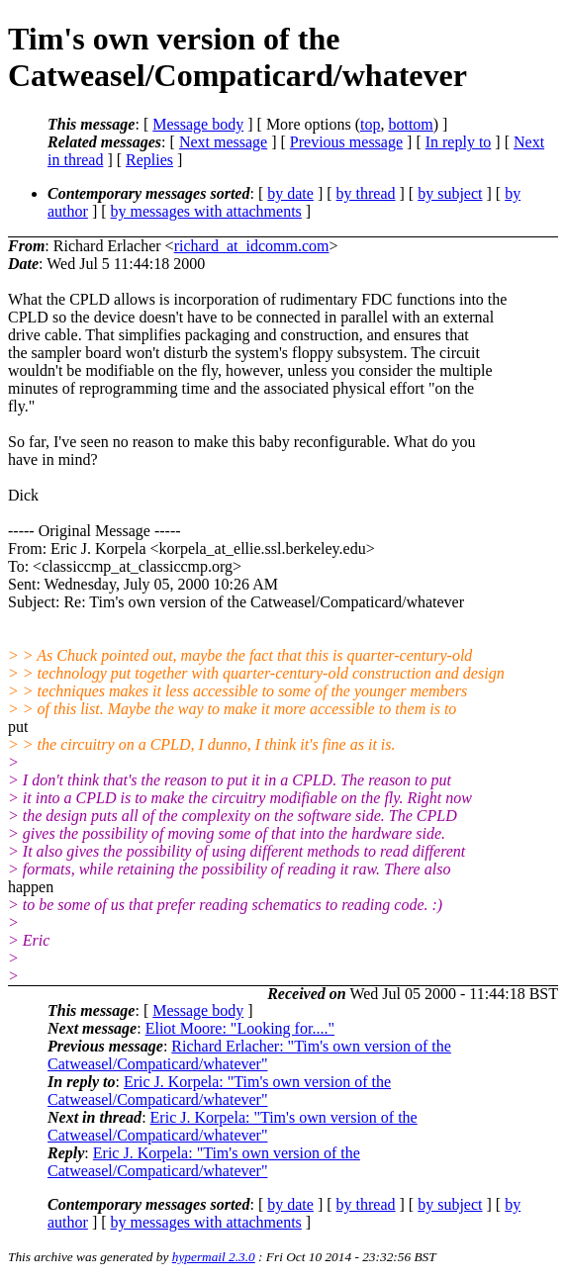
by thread (366, 193)
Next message (223, 142)
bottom (410, 124)
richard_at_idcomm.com (252, 245)
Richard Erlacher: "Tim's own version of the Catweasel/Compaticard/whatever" (249, 1055)
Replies (149, 159)
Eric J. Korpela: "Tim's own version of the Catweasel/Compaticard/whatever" (219, 1090)
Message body (197, 124)
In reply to (458, 142)
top (370, 124)
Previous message (346, 142)
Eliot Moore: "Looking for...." (239, 1028)
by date (290, 193)
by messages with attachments (206, 211)
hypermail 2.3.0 (213, 1256)
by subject (450, 193)
